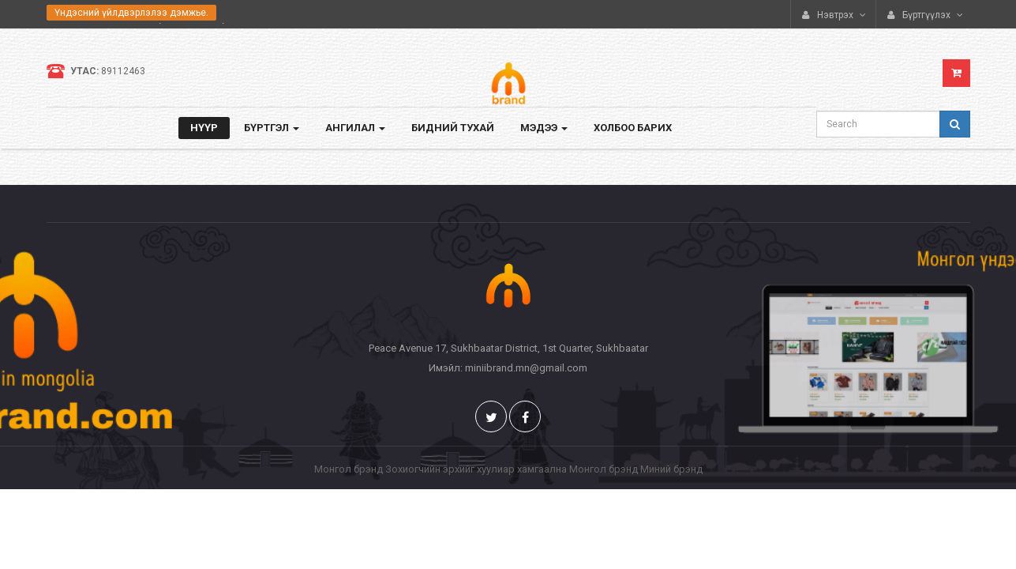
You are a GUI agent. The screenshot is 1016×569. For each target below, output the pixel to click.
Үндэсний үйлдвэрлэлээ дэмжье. (131, 12)
